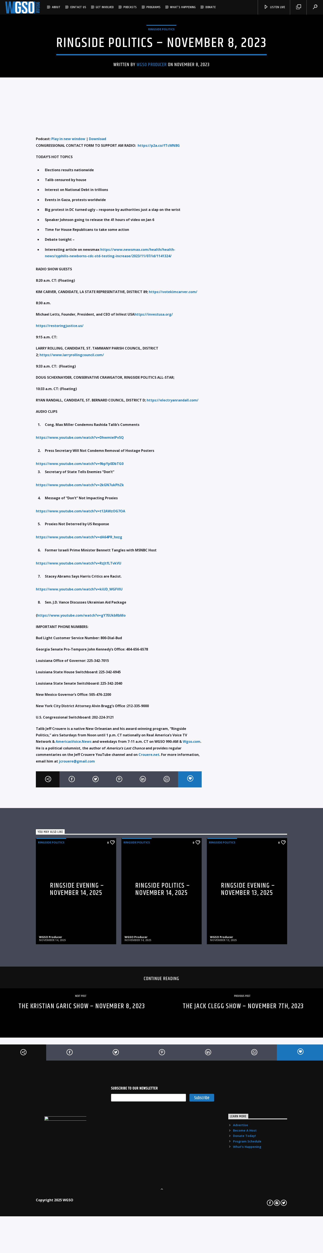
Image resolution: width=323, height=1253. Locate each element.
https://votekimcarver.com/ (173, 472)
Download (97, 319)
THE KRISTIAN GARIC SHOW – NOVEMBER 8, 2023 (81, 1187)
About (56, 7)
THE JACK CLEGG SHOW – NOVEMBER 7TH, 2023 (243, 1187)
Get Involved (105, 7)
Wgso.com (191, 922)
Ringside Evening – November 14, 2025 (77, 1070)
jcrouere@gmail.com (77, 942)
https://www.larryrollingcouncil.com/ (72, 535)
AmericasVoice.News (73, 922)
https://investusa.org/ (153, 495)
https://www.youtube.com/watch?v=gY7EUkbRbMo (81, 796)
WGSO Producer (152, 147)
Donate (211, 7)
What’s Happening (183, 7)
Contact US (78, 7)
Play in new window (68, 319)
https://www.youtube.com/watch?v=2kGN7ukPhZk (80, 665)
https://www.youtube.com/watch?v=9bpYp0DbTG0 (79, 644)
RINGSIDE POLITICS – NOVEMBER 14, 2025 (162, 1070)
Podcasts (130, 7)
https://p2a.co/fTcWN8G (159, 326)
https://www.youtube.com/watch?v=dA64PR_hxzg (79, 718)
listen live (274, 7)
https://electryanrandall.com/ (172, 581)
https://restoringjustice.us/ (60, 506)
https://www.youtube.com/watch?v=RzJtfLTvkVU (78, 744)
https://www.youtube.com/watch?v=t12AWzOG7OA (80, 692)
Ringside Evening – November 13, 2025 (248, 1070)
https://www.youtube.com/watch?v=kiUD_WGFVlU (79, 770)
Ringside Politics (161, 111)
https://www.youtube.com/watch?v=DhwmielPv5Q (80, 618)
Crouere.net (149, 935)
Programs (153, 7)
